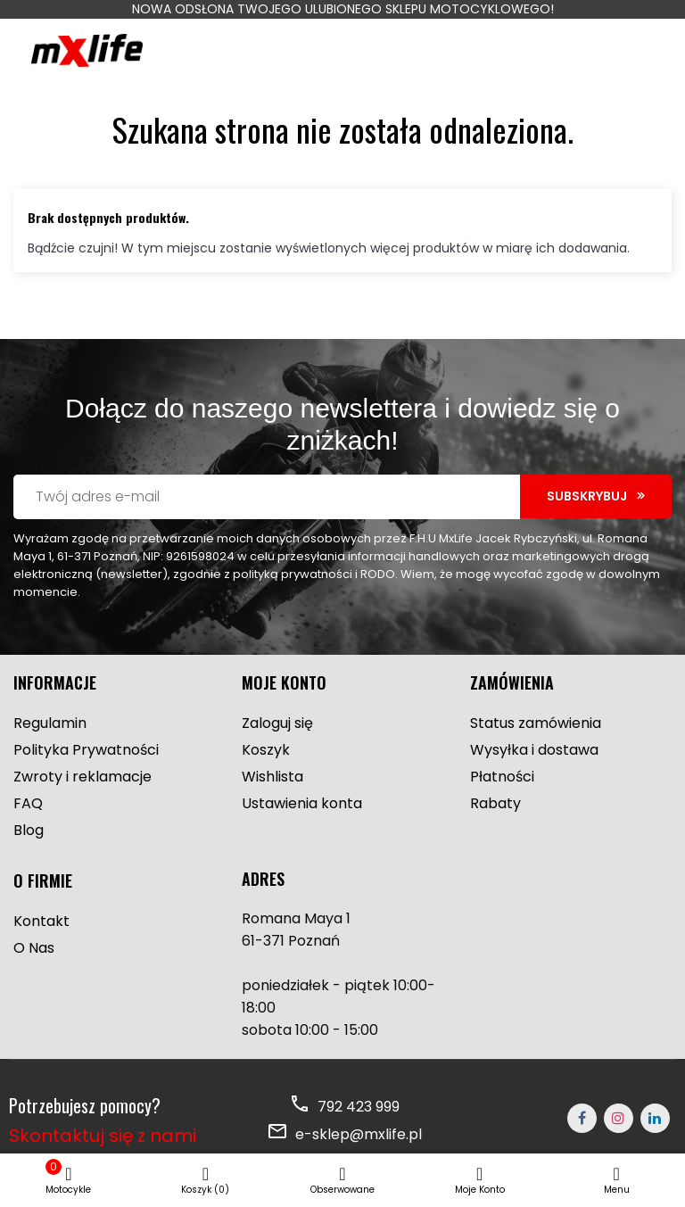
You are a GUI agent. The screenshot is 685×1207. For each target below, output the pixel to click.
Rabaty (495, 803)
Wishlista (272, 776)
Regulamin (50, 723)
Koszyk (266, 750)
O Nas (33, 948)
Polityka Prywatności (86, 750)
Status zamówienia (535, 723)
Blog (28, 830)
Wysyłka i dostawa (534, 750)
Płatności (502, 776)
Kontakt (41, 921)
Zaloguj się (277, 723)
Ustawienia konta (302, 803)
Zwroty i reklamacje (82, 776)
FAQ (28, 803)
